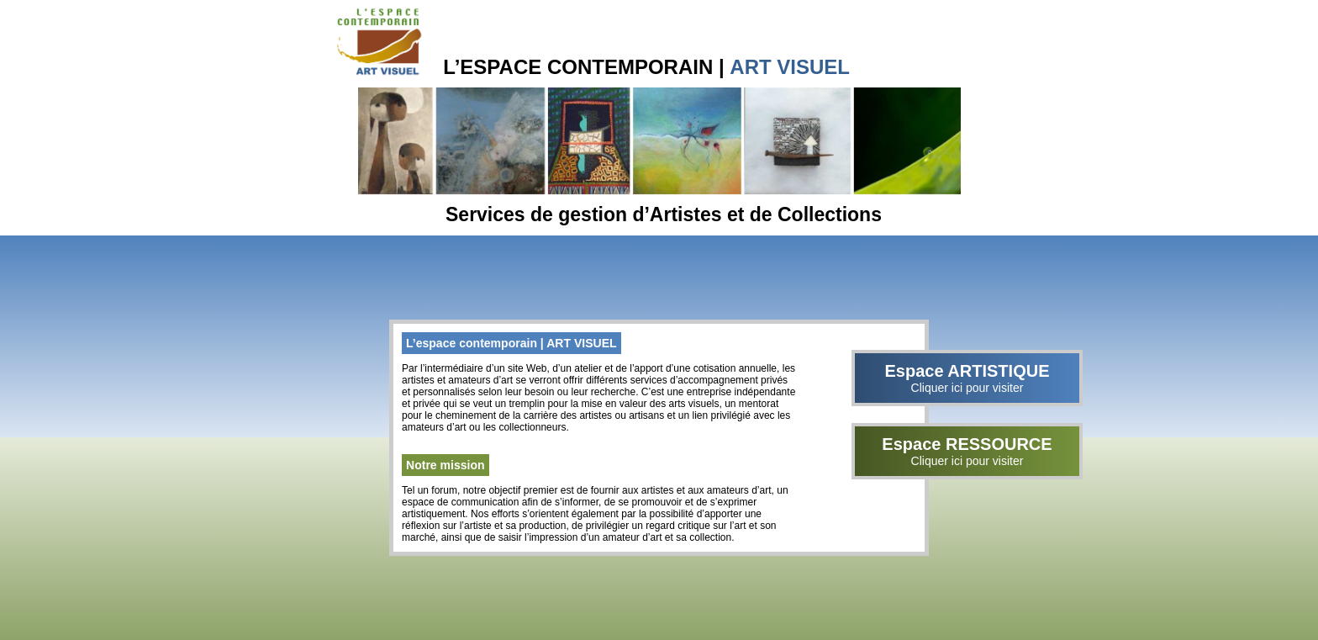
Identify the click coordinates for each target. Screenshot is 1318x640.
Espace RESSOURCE (967, 451)
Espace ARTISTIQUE (967, 378)
